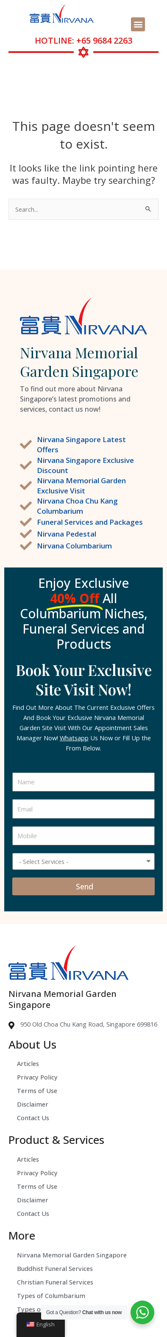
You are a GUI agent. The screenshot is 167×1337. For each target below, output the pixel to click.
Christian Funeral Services (55, 1282)
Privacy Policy (37, 1077)
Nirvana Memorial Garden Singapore (72, 1255)
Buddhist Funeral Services (55, 1268)
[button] (138, 24)
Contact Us (33, 1117)
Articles (28, 1063)
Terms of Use (37, 1090)
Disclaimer (32, 1104)
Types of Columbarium (51, 1295)
